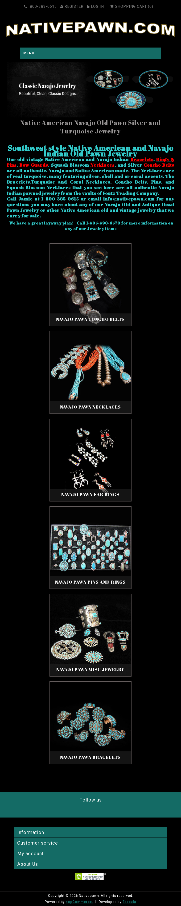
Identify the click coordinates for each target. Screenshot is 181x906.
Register (72, 6)
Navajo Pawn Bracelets (90, 757)
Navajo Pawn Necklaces (90, 407)
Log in (96, 6)
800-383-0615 (41, 6)
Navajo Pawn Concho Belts (90, 319)
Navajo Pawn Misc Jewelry (90, 669)
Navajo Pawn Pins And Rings (90, 582)
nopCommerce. (79, 902)
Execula (129, 902)
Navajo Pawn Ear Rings (90, 494)
